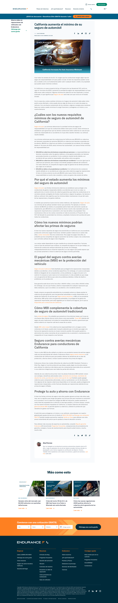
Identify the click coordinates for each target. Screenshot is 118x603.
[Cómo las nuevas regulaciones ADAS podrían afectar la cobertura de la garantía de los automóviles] (87, 488)
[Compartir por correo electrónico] (86, 33)
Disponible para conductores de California (47, 302)
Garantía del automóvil (46, 560)
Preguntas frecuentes (58, 426)
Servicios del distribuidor (69, 566)
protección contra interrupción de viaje (59, 378)
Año (19, 527)
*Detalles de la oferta (72, 598)
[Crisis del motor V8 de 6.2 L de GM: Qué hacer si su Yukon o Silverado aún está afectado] (59, 488)
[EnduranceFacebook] (89, 591)
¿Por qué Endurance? (68, 557)
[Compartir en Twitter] (82, 33)
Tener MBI (78, 318)
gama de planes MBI (40, 406)
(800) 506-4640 (82, 16)
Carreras (64, 569)
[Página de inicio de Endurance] (20, 8)
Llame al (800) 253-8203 (24, 554)
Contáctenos (88, 565)
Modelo (48, 527)
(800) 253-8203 (67, 415)
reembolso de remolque (69, 376)
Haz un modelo (22, 498)
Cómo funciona (21, 560)
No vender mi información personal (49, 598)
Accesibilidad (88, 562)
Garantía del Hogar (22, 568)
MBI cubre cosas (44, 327)
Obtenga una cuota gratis (19, 30)
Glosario (42, 563)
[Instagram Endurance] (100, 591)
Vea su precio (101, 4)
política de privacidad (21, 598)
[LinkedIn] (93, 591)
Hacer (34, 527)
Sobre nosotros (66, 554)
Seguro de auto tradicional (42, 269)
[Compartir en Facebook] (74, 33)
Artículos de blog (44, 554)
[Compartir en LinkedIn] (78, 33)
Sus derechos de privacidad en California (34, 598)
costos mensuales (43, 235)
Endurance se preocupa (69, 563)
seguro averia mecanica (64, 296)
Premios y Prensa (67, 560)
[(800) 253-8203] (96, 9)
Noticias (76, 498)
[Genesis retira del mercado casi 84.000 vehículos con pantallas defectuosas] (31, 488)
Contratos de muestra (46, 566)
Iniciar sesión (90, 4)
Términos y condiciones (62, 598)
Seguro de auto (58, 94)
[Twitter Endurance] (96, 591)
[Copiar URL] (89, 33)
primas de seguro (42, 316)
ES (105, 9)
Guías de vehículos (45, 579)
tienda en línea (68, 417)
